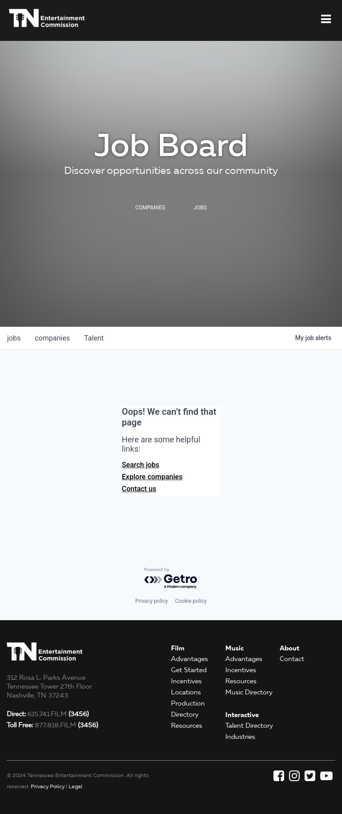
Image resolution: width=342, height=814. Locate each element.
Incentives (186, 681)
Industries (240, 737)
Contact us (139, 489)
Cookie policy (191, 601)
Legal (75, 786)
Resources (186, 726)
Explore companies (152, 477)
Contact (292, 659)
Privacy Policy (48, 786)
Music (234, 648)
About (289, 648)
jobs (13, 338)
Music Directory (249, 692)
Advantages (189, 659)
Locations (186, 692)
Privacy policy (151, 601)
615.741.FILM (48, 714)
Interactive (242, 714)
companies (52, 338)
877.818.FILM (52, 725)
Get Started (189, 670)
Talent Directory (249, 726)
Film (177, 648)
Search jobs (140, 465)
